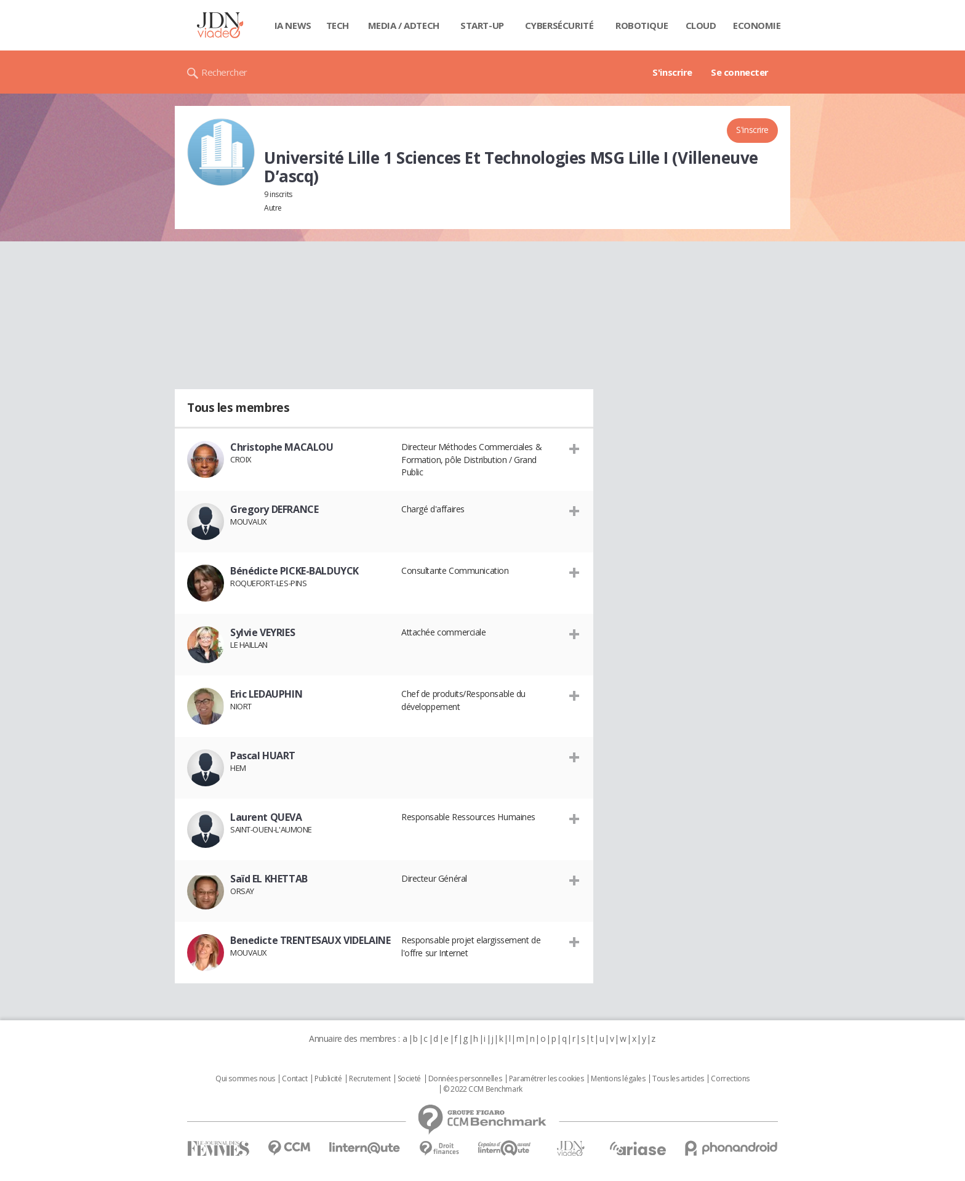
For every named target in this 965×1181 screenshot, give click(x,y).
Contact (294, 1078)
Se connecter (740, 72)
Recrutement (369, 1078)
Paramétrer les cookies (546, 1078)
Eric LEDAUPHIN (266, 694)
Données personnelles (465, 1078)
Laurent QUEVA (266, 817)
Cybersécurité (559, 25)
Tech (337, 25)
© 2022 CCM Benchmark (483, 1089)
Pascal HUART (262, 755)
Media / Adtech (403, 25)
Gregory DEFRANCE (274, 509)
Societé (409, 1078)
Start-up (482, 25)
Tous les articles (678, 1078)
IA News (292, 25)
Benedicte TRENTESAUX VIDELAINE (310, 940)
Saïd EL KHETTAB (269, 878)
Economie (757, 25)
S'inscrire (672, 72)
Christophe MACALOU (281, 447)
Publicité (328, 1078)
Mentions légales (618, 1078)
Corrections (730, 1078)
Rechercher (224, 72)
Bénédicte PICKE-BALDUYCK (294, 571)
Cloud (701, 25)
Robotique (641, 25)
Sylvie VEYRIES (262, 632)
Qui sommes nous (245, 1078)
